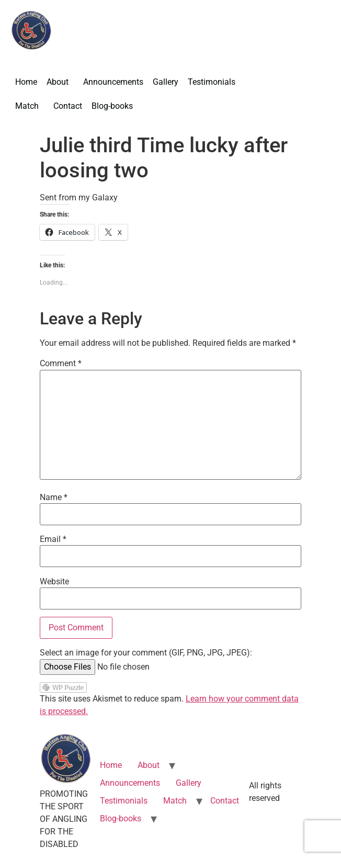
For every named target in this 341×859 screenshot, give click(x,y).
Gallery (165, 82)
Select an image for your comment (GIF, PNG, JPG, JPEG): (146, 653)
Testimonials (211, 82)
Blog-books (112, 106)
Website (54, 582)
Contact (67, 106)
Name (53, 497)
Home (26, 82)
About (58, 82)
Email (53, 539)
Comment (61, 363)
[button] (60, 82)
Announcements (113, 82)
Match (27, 106)
